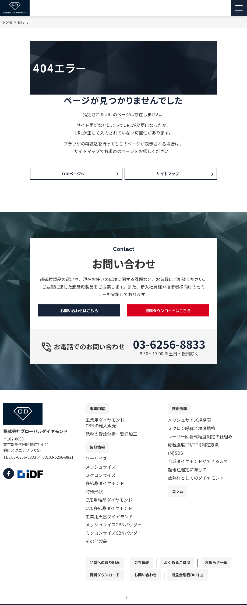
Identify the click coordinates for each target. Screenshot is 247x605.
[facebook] (8, 483)
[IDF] (29, 483)
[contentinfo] (123, 503)
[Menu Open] (239, 8)
